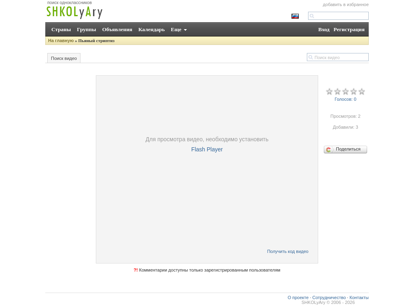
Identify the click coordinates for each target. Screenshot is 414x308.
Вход (324, 29)
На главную (61, 40)
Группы (86, 29)
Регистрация (349, 29)
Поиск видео (64, 58)
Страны (61, 29)
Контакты (359, 297)
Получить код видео (287, 251)
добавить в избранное (346, 4)
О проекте (297, 297)
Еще (176, 29)
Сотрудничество (329, 297)
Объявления (117, 29)
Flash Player (207, 149)
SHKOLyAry (313, 302)
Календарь (151, 29)
